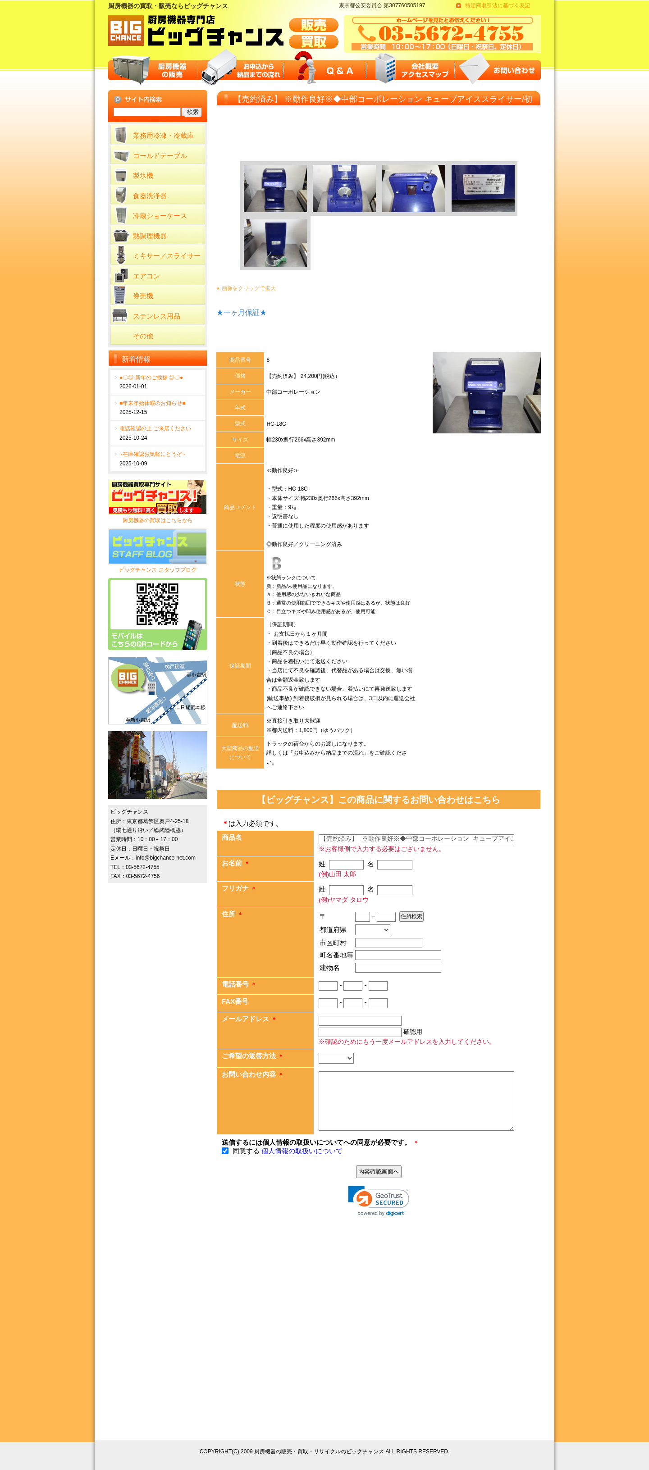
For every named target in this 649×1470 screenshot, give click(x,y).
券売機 (143, 296)
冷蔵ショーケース (160, 215)
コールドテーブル (160, 155)
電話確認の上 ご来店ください (155, 428)
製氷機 (143, 175)
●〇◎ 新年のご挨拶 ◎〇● (151, 377)
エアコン (146, 276)
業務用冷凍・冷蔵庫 (163, 135)
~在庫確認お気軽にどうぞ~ (152, 454)
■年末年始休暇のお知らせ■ (152, 403)
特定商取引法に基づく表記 (497, 5)
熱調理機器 (150, 236)
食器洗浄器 (150, 196)
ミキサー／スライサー (167, 255)
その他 (143, 336)
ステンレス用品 (156, 316)
